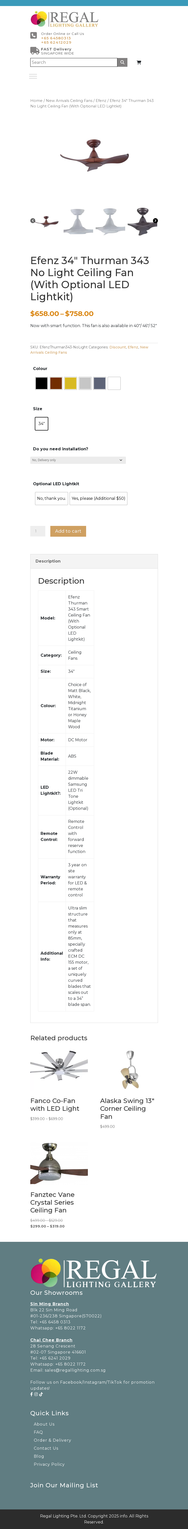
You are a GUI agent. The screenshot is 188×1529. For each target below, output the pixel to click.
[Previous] (32, 220)
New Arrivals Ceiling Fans (69, 100)
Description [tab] (48, 561)
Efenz (101, 100)
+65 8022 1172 (70, 1328)
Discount (117, 347)
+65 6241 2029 (55, 1358)
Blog (39, 1456)
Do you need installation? (60, 449)
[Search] (73, 62)
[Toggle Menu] (33, 76)
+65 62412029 (56, 42)
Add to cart (68, 531)
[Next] (155, 220)
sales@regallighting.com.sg (75, 1370)
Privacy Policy (49, 1464)
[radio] (41, 383)
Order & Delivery (52, 1440)
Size (37, 408)
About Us (44, 1424)
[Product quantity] (37, 531)
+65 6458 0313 (55, 1322)
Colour (40, 368)
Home (36, 100)
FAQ (38, 1432)
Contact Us (46, 1448)
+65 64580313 (56, 38)
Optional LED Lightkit (56, 483)
